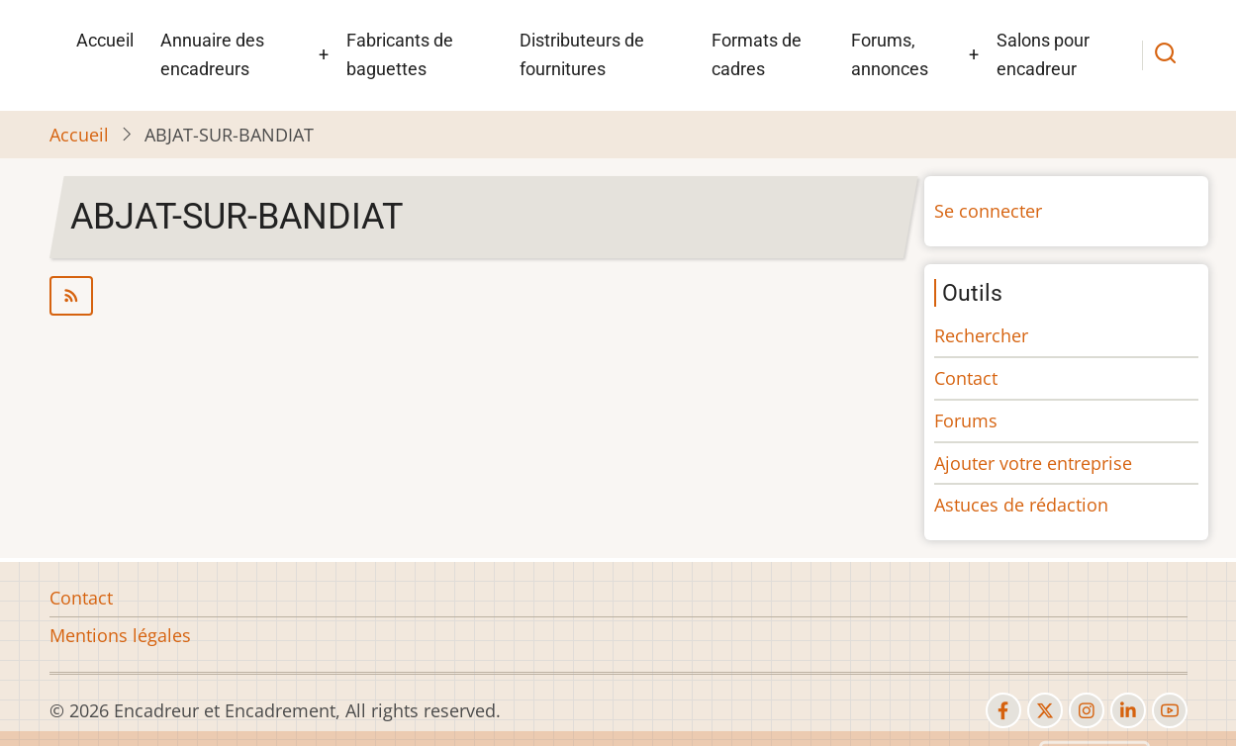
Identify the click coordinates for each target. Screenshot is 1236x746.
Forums (966, 420)
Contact (966, 378)
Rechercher (981, 335)
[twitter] (1045, 710)
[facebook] (1003, 710)
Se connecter (988, 211)
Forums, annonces (889, 54)
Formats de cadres (757, 54)
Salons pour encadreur (1043, 54)
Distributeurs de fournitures (582, 54)
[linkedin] (1128, 710)
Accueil (105, 40)
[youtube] (1170, 710)
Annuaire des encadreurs (212, 54)
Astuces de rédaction (1021, 504)
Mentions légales (120, 635)
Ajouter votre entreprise (1033, 463)
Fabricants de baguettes (399, 54)
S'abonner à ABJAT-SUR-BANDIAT (476, 296)
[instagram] (1086, 710)
